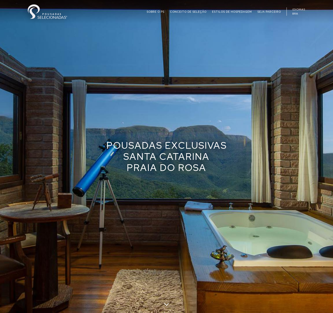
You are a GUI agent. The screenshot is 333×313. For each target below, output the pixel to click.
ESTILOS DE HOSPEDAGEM (232, 11)
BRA (295, 13)
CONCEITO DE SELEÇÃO (188, 11)
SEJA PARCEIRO (269, 11)
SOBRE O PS (155, 11)
